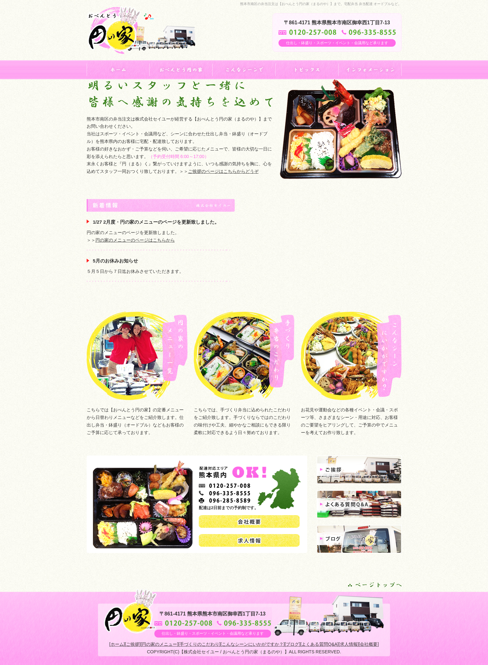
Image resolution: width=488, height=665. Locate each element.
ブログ (292, 644)
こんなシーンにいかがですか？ (253, 644)
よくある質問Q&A (319, 644)
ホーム (117, 644)
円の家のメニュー (159, 644)
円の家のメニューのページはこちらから (135, 240)
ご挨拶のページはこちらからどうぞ (223, 171)
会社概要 (368, 644)
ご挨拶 (132, 644)
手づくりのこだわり (199, 644)
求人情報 (349, 644)
